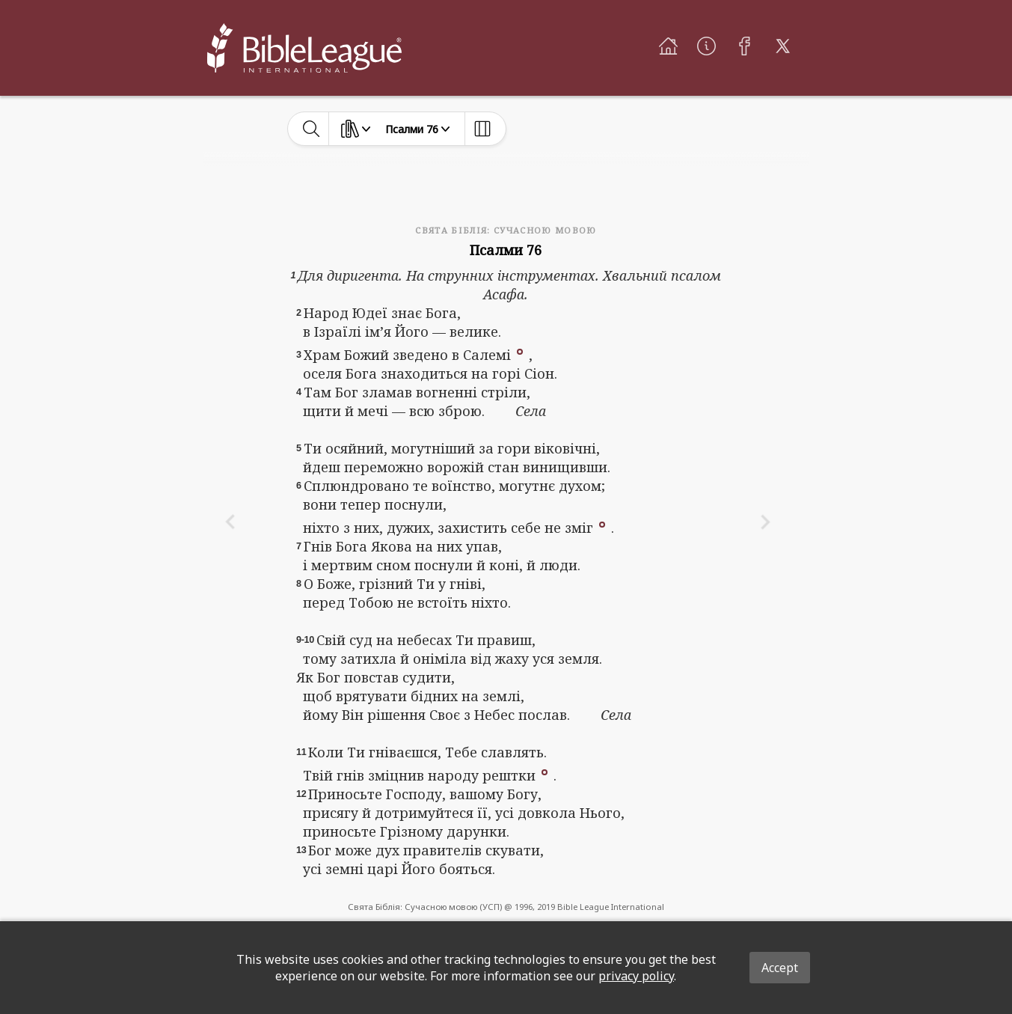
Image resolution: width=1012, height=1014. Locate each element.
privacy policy (636, 976)
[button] (520, 350)
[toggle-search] (311, 128)
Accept (779, 967)
